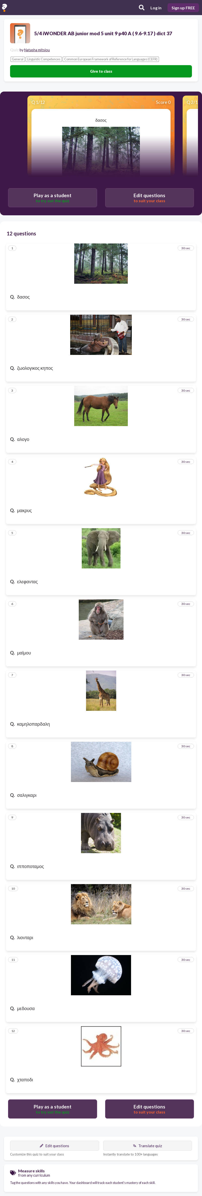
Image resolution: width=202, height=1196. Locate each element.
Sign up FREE (183, 7)
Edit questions (54, 1145)
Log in (155, 7)
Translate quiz (147, 1145)
